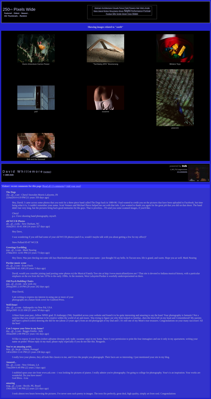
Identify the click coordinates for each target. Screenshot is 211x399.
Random (23, 16)
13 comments (182, 172)
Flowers (132, 8)
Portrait (147, 11)
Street (124, 14)
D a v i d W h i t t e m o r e (23, 171)
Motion (106, 11)
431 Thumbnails (11, 16)
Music (121, 11)
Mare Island (98, 11)
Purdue (109, 14)
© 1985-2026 (8, 175)
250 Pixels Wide (19, 9)
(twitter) (47, 172)
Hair (137, 8)
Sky (114, 13)
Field (127, 8)
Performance (137, 11)
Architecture (107, 8)
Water (135, 13)
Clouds (115, 8)
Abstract (97, 8)
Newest (24, 13)
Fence (121, 8)
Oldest (16, 13)
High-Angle (145, 8)
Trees (129, 14)
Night (127, 10)
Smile (119, 14)
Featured (8, 13)
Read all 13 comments (53, 186)
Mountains (113, 11)
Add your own (73, 186)
